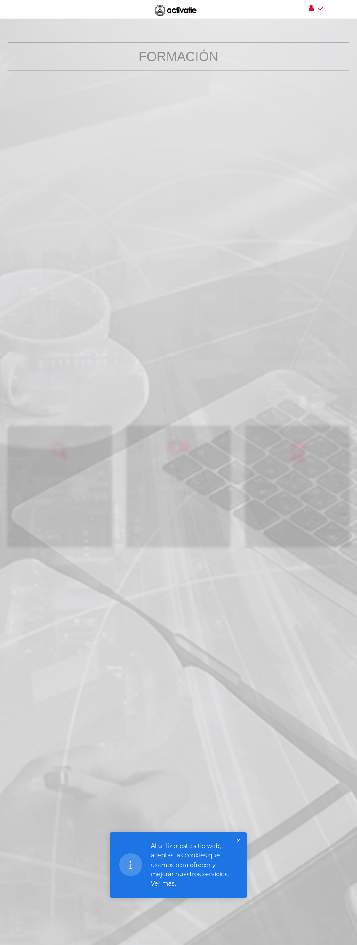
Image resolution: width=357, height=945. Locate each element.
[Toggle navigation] (45, 12)
